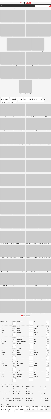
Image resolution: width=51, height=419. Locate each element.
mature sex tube (14, 0)
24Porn (28, 391)
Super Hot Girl (20, 406)
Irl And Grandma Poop (41, 99)
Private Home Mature (6, 400)
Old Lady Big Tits (11, 102)
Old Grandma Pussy (43, 409)
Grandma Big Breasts (35, 406)
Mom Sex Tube (17, 395)
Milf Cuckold (17, 400)
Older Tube (29, 0)
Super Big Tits (4, 102)
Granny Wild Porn (30, 396)
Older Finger (42, 389)
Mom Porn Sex (4, 388)
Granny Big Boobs (19, 0)
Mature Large (42, 393)
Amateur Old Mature (12, 406)
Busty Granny (17, 402)
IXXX (15, 389)
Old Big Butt (27, 406)
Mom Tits (28, 395)
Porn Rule (42, 391)
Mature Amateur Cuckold (13, 407)
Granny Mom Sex (25, 0)
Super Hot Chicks (41, 407)
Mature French (5, 398)
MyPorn (15, 388)
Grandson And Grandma (15, 99)
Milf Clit (16, 393)
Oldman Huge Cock (35, 409)
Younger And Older (27, 97)
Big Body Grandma (4, 407)
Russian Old (33, 0)
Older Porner (42, 402)
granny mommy (6, 0)
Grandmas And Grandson (5, 99)
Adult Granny (4, 386)
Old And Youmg (32, 99)
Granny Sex (6, 5)
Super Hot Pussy (4, 406)
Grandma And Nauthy (24, 99)
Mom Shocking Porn (44, 388)
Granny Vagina (30, 398)
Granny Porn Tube (18, 386)
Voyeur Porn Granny (44, 400)
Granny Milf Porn (30, 402)
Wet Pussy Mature (43, 386)
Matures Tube (29, 393)
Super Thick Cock (19, 409)
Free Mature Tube (18, 398)
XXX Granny (42, 396)
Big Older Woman (4, 409)
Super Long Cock (11, 409)
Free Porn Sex (30, 389)
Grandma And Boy (20, 97)
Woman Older (16, 391)
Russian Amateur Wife (19, 396)
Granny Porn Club (43, 398)
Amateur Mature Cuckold (45, 406)
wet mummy (9, 0)
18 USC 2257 (48, 413)
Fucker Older (29, 388)
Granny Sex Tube (5, 389)
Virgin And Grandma (4, 97)
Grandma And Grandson (37, 97)
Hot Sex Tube (4, 402)
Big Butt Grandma (33, 407)
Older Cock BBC (27, 409)
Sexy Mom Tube (43, 395)
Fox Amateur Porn (30, 400)
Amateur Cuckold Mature (23, 407)
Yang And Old (12, 97)
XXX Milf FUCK (30, 386)
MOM (25, 3)
